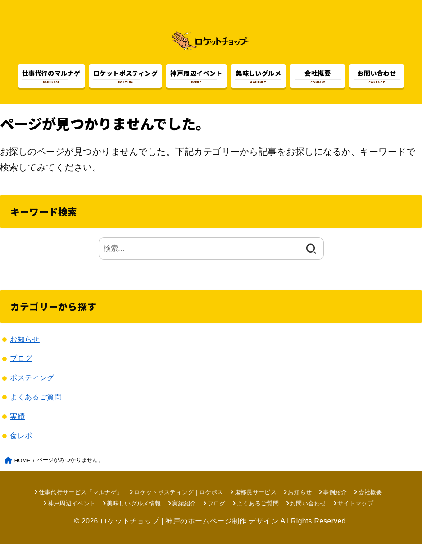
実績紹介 (184, 510)
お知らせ (25, 346)
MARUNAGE (51, 77)
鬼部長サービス (256, 499)
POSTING (125, 77)
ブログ (21, 366)
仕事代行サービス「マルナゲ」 (81, 499)
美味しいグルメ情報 (134, 510)
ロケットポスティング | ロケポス (178, 499)
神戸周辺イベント (72, 510)
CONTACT (377, 77)
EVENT (196, 77)
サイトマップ (355, 510)
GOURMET (258, 77)
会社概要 (370, 499)
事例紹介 (335, 499)
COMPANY (318, 77)
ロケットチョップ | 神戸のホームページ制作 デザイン (189, 529)
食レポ (21, 443)
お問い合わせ (308, 510)
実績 (17, 424)
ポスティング (32, 385)
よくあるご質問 (36, 404)
